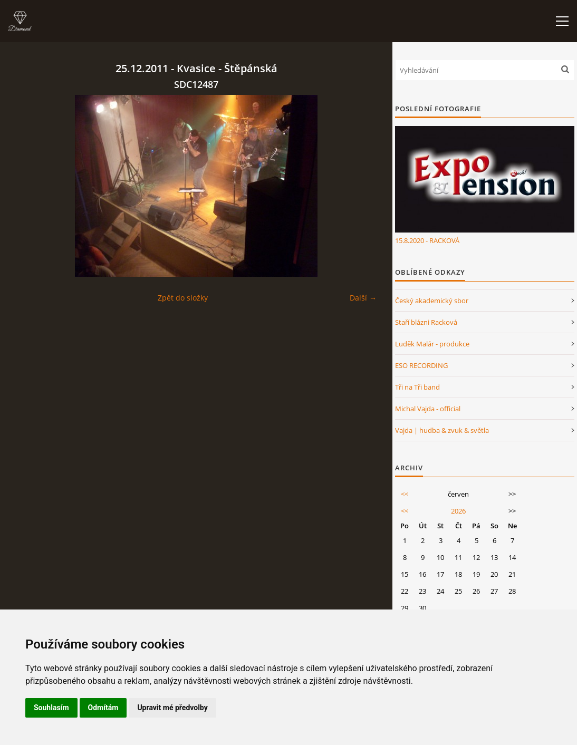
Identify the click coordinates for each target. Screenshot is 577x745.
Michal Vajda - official (427, 408)
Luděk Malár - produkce (432, 344)
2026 (458, 511)
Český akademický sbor (431, 300)
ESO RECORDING (421, 365)
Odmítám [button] (103, 707)
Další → (363, 298)
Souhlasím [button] (51, 707)
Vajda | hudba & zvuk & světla (442, 430)
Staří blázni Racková (426, 322)
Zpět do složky (183, 298)
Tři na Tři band (417, 387)
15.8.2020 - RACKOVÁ (427, 240)
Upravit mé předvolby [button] (172, 707)
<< (404, 494)
